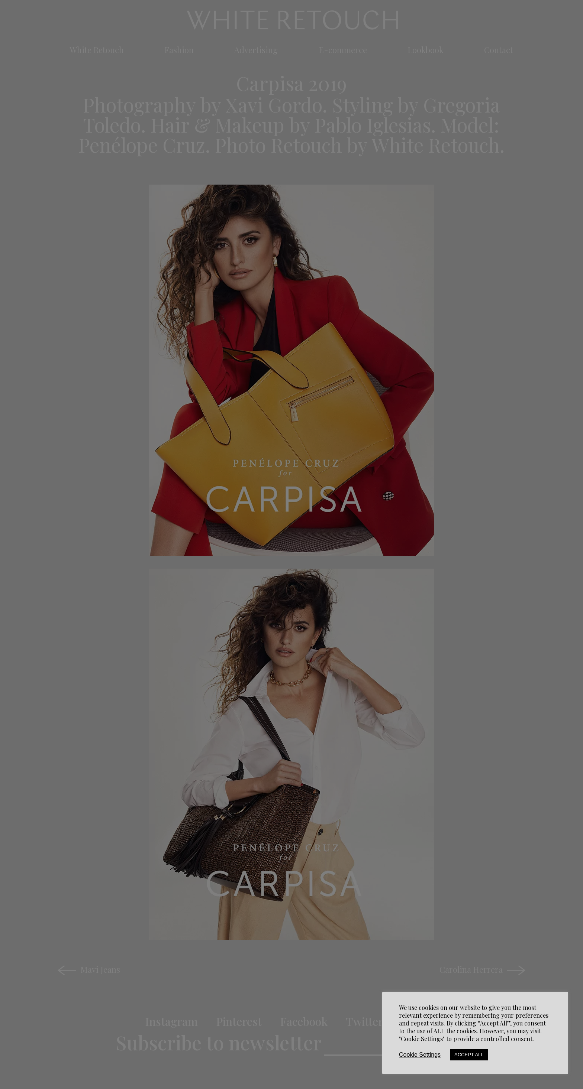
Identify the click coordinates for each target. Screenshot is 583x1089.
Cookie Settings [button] (420, 1054)
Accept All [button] (469, 1054)
